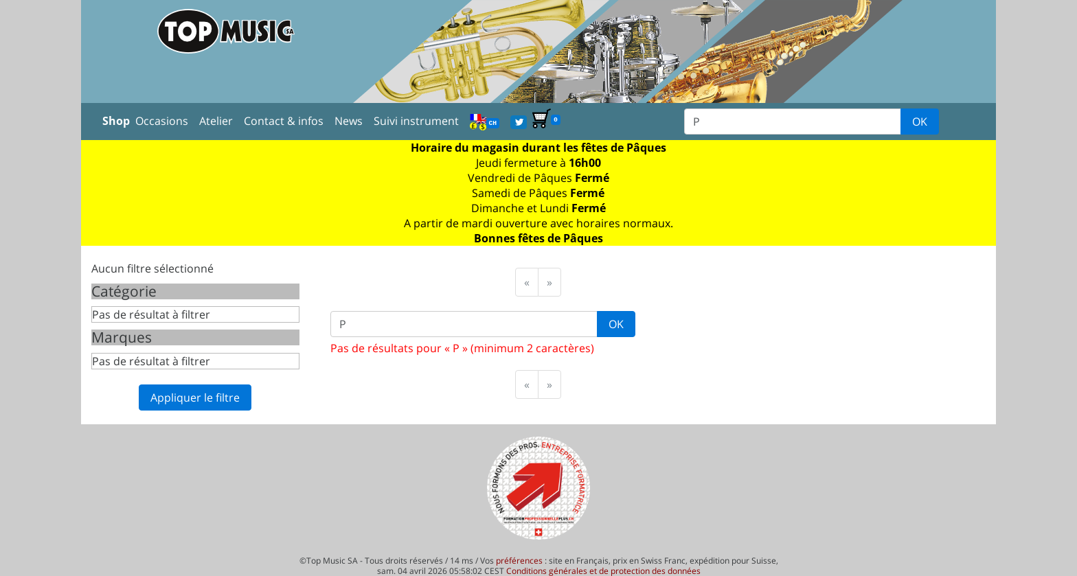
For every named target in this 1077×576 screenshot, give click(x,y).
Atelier (216, 120)
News (349, 120)
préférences (519, 560)
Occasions (161, 120)
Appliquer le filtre (195, 397)
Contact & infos (284, 120)
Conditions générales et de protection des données (603, 571)
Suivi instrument (416, 120)
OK (919, 121)
